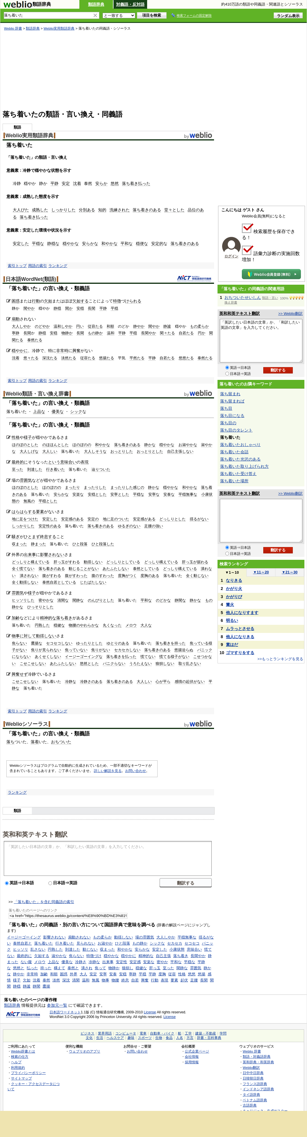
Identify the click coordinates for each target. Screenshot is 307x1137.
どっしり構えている (161, 562)
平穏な (38, 243)
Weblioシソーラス (27, 724)
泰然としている (146, 568)
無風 (95, 980)
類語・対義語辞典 (257, 1056)
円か (201, 333)
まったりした (95, 487)
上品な (39, 411)
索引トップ (17, 266)
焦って (100, 968)
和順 (110, 326)
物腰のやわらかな (84, 625)
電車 (143, 1033)
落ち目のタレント (236, 430)
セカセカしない (127, 650)
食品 (169, 1037)
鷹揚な (36, 643)
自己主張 (163, 956)
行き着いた (55, 469)
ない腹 (26, 962)
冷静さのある (91, 681)
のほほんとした (55, 445)
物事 (16, 636)
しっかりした (63, 209)
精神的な (48, 618)
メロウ (131, 625)
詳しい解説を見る (108, 771)
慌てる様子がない (174, 656)
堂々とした (174, 209)
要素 (40, 511)
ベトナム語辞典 (255, 1100)
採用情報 (192, 1062)
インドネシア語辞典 (258, 1089)
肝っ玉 (154, 968)
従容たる (95, 326)
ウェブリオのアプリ (84, 1051)
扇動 (16, 319)
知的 (102, 209)
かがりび (234, 596)
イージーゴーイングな (84, 656)
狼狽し (127, 968)
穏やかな (71, 243)
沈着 (77, 183)
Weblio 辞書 (13, 28)
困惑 (16, 301)
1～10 (232, 572)
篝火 (230, 604)
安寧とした (119, 494)
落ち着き (64, 618)
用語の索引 (37, 266)
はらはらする (24, 511)
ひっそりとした (40, 607)
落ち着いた (43, 943)
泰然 (46, 980)
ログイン (231, 256)
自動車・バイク (162, 1033)
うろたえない (140, 663)
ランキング (57, 266)
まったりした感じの (127, 487)
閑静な (78, 600)
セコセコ (192, 943)
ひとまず (32, 536)
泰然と (73, 968)
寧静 (15, 333)
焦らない (19, 643)
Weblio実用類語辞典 (58, 28)
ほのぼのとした (25, 445)
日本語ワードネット (65, 1012)
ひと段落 (79, 544)
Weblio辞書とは (23, 1051)
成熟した (40, 209)
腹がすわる (51, 575)
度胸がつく (127, 575)
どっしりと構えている (31, 562)
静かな (150, 445)
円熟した (42, 625)
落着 (35, 741)
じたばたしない (93, 582)
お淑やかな (187, 445)
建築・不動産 (205, 1033)
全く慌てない (23, 568)
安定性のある (50, 526)
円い (80, 326)
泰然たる (34, 340)
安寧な (154, 494)
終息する (48, 536)
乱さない (37, 949)
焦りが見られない (46, 650)
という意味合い (62, 462)
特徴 (117, 301)
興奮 (76, 350)
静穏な (53, 243)
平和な (126, 243)
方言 (190, 1037)
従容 (172, 974)
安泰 (113, 974)
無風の (29, 501)
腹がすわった (76, 575)
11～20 (261, 572)
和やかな (109, 243)
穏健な (59, 625)
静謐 (167, 326)
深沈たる (49, 358)
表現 (85, 462)
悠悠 (191, 974)
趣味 (130, 1037)
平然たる (137, 358)
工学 (188, 1033)
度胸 (162, 974)
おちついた (61, 741)
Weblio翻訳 (251, 1067)
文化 (89, 1037)
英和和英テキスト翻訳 (35, 834)
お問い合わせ (135, 771)
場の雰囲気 (144, 937)
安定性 (121, 962)
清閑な (63, 600)
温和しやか (63, 326)
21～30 (290, 572)
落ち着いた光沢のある (240, 459)
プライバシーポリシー (28, 1073)
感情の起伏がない (190, 681)
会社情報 (192, 1056)
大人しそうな (95, 451)
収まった (19, 544)
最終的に (20, 462)
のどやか (42, 326)
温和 (110, 333)
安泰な (169, 494)
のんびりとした (101, 600)
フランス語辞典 (255, 1084)
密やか (162, 962)
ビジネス (87, 1033)
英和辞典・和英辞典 (258, 1062)
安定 (66, 183)
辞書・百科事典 (209, 1037)
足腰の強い (153, 526)
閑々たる (167, 333)
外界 (73, 974)
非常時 (62, 350)
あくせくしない (48, 656)
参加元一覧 (57, 1005)
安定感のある (72, 519)
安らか (101, 183)
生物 (158, 1037)
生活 (99, 1037)
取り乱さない (189, 663)
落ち (10, 741)
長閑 (91, 308)
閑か (69, 308)
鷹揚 (46, 986)
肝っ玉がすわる (67, 562)
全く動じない (197, 575)
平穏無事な (187, 494)
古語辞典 (250, 1105)
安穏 (80, 308)
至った (17, 469)
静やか (139, 326)
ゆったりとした (89, 643)
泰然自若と (22, 943)
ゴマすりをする (240, 652)
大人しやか (21, 326)
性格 (16, 437)
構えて (59, 968)
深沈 (66, 980)
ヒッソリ (20, 949)
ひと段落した (103, 544)
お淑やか (105, 943)
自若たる (186, 333)
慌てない (148, 656)
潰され (86, 968)
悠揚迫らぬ (183, 650)
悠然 (115, 183)
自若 (135, 980)
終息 (125, 980)
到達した (34, 469)
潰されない (29, 575)
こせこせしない (33, 663)
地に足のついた (116, 519)
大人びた (21, 209)
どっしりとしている (123, 562)
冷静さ (80, 962)
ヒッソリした (23, 600)
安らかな (90, 243)
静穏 (57, 308)
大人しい (49, 451)
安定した (21, 243)
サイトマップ (21, 1078)
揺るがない (199, 519)
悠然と (18, 968)
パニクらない (114, 663)
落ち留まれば (232, 401)
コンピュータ (125, 1033)
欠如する (80, 301)
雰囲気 (26, 480)
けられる (133, 301)
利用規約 (18, 1067)
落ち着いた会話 (234, 452)
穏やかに (20, 350)
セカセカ (174, 943)
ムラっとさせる (240, 628)
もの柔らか (199, 326)
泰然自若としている (59, 582)
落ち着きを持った (171, 643)
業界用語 (105, 1033)
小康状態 (176, 949)
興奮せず (20, 674)
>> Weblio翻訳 (290, 313)
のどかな (163, 600)
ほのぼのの (81, 445)
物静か (67, 333)
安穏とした (97, 494)
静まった (38, 544)
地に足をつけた (25, 519)
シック (76, 411)
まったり (72, 487)
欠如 (48, 301)
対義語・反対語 (130, 4)
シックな (157, 943)
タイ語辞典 (251, 1094)
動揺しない (93, 562)
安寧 (103, 974)
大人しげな (29, 451)
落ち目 (226, 408)
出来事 (30, 554)
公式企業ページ (197, 1051)
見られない (85, 943)
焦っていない (76, 650)
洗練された (119, 209)
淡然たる (68, 358)
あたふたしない (116, 568)
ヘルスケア (115, 1037)
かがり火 (234, 588)
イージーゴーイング (24, 937)
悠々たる (31, 358)
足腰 (194, 980)
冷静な (70, 681)
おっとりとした (150, 451)
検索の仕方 (19, 1056)
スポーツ (145, 1037)
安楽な (78, 494)
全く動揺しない (25, 582)
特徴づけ (93, 956)
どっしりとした (172, 519)
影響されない (52, 554)
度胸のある (149, 575)
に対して (28, 636)
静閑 (36, 986)
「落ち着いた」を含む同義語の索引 (44, 902)
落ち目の (228, 422)
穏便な (142, 243)
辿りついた (101, 469)
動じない (90, 949)
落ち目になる (232, 415)
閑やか (29, 308)
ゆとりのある (118, 643)
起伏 (184, 980)
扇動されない (79, 937)
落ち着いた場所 (234, 481)
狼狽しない (165, 663)
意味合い (194, 949)
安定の (93, 519)
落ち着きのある (147, 209)
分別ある (87, 209)
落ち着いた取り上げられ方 (244, 466)
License (150, 1012)
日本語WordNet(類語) (31, 279)
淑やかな (59, 956)
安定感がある (144, 519)
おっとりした (121, 451)
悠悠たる (186, 358)
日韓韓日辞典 (253, 1078)
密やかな (46, 600)
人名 (179, 1037)
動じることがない (84, 568)
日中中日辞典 (253, 1073)
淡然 (56, 980)
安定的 (157, 243)
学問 (223, 1033)
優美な (58, 411)
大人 (83, 974)
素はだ (232, 644)
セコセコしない (59, 643)
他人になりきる (240, 636)
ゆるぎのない (129, 526)
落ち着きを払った (121, 656)
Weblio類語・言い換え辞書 (37, 394)
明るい (232, 620)
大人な (146, 625)
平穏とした (48, 501)
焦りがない (100, 650)
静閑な (180, 600)
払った (32, 968)
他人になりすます (242, 612)
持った (46, 968)
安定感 (135, 962)
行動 (36, 301)
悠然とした (89, 663)
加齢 (16, 618)
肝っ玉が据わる (195, 562)
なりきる (234, 580)
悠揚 (201, 974)
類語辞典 (96, 4)
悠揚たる (106, 358)
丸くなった (112, 625)
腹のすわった (103, 575)
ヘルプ (16, 1062)
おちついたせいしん (242, 297)
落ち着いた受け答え (238, 473)
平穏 (114, 308)
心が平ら (163, 681)
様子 (28, 437)
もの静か (95, 333)
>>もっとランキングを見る (280, 659)
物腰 (115, 980)
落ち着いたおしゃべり (240, 444)
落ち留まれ (230, 393)
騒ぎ (16, 536)
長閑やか (148, 333)
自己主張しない (180, 451)
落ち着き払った (136, 183)
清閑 (76, 980)
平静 (54, 183)
